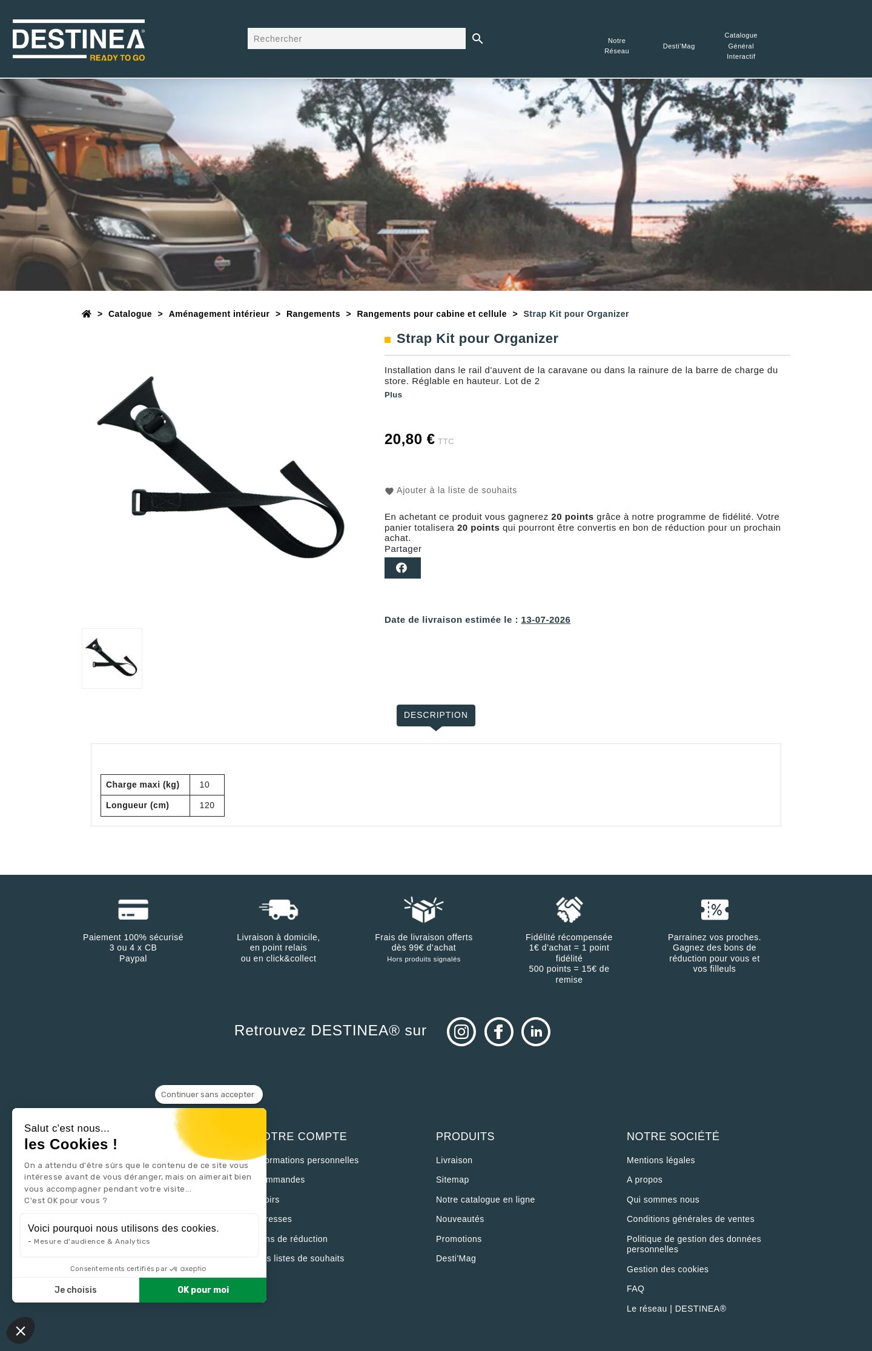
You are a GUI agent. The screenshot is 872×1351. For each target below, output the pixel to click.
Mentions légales (661, 1160)
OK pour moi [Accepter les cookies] (203, 1290)
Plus (393, 394)
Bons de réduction (291, 1239)
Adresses (273, 1219)
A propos (644, 1179)
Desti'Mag (456, 1258)
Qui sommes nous (663, 1199)
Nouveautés (460, 1219)
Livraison (454, 1160)
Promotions (459, 1239)
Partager (403, 568)
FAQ (636, 1288)
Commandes (279, 1179)
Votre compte (301, 1136)
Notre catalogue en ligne (485, 1199)
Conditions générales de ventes (691, 1219)
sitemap (452, 1179)
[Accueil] (87, 314)
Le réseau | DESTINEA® (677, 1308)
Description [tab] (436, 715)
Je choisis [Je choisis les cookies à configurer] (75, 1290)
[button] (20, 1330)
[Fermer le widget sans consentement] (209, 1094)
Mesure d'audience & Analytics (92, 1241)
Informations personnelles (306, 1160)
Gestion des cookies (668, 1269)
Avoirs (267, 1199)
